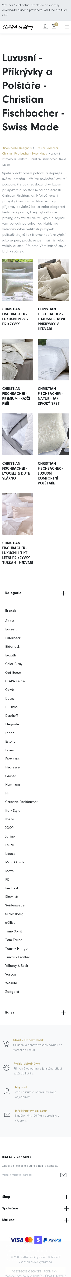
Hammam (12, 785)
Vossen (10, 974)
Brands (35, 611)
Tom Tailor (13, 940)
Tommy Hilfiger (17, 949)
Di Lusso (11, 707)
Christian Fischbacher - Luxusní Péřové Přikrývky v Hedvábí (52, 319)
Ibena (9, 819)
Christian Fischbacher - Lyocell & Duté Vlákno (16, 471)
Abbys (10, 621)
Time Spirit (13, 931)
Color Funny (13, 664)
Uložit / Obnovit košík (28, 1040)
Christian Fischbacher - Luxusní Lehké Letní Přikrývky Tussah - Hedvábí (17, 553)
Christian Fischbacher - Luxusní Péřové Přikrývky (16, 317)
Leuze (9, 845)
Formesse (12, 759)
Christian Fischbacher (21, 802)
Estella (10, 742)
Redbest (11, 888)
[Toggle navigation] (67, 26)
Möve (9, 871)
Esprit (9, 733)
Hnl (7, 793)
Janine (10, 836)
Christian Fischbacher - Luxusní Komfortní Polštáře (50, 473)
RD (7, 880)
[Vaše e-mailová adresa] (30, 1175)
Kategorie (35, 593)
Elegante (12, 724)
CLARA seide (15, 681)
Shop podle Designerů (17, 148)
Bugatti (10, 655)
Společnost (35, 1208)
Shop (35, 1197)
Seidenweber (15, 905)
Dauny (9, 698)
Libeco (10, 854)
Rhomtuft (11, 897)
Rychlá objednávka (27, 1063)
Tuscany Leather (17, 957)
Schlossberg (14, 914)
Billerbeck (12, 638)
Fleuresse (12, 767)
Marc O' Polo (15, 862)
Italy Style (12, 811)
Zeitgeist (12, 992)
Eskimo (10, 750)
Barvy (35, 1012)
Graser (10, 776)
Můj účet (21, 1087)
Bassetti (11, 629)
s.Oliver (11, 923)
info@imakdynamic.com (31, 1110)
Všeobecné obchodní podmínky (34, 1271)
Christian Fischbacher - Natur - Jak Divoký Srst (50, 396)
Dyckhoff (11, 716)
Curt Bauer (13, 673)
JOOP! (10, 828)
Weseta (11, 983)
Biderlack (12, 647)
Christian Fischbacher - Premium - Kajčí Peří (16, 396)
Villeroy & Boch (16, 966)
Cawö (9, 690)
